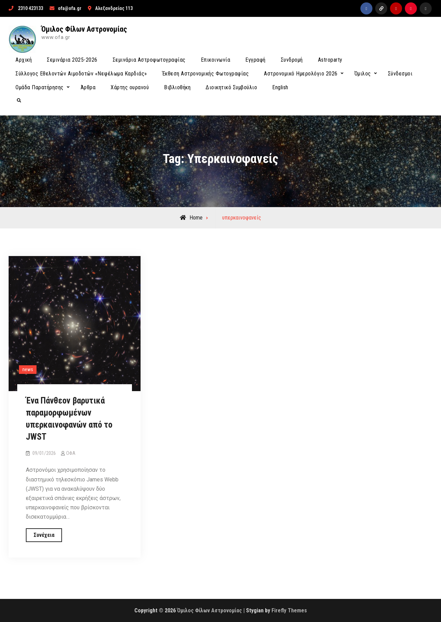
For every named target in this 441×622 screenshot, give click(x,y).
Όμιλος (363, 73)
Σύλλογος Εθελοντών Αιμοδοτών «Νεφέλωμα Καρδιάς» (81, 73)
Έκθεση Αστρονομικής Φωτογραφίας (205, 73)
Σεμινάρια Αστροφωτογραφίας (149, 60)
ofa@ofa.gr (69, 8)
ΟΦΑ (70, 453)
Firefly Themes (289, 610)
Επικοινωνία (215, 60)
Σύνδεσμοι (400, 73)
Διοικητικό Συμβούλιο (231, 87)
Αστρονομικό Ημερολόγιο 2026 (301, 73)
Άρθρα (88, 87)
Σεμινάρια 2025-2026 (72, 60)
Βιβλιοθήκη (177, 87)
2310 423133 (30, 8)
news (27, 369)
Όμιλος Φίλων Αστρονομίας (84, 29)
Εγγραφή (255, 60)
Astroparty (330, 60)
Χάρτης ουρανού (130, 87)
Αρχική (24, 60)
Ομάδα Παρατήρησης (40, 87)
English (280, 87)
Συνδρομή (292, 60)
